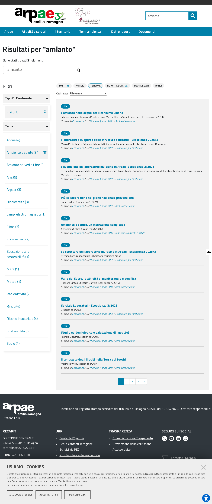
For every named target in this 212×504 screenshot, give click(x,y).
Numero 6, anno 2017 (101, 341)
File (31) (12, 112)
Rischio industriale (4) (22, 318)
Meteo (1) (14, 281)
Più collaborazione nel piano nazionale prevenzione (97, 197)
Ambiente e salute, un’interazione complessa (93, 224)
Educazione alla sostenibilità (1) (18, 254)
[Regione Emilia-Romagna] (124, 16)
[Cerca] (200, 15)
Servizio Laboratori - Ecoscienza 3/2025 (89, 305)
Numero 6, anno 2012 (101, 233)
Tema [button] (9, 126)
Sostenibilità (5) (18, 331)
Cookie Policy (75, 485)
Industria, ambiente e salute (130, 233)
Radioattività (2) (19, 294)
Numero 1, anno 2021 (101, 206)
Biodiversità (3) (18, 202)
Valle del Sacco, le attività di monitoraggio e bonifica (98, 278)
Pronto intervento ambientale (80, 455)
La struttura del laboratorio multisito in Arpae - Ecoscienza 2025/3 (108, 251)
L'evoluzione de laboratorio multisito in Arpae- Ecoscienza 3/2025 (107, 166)
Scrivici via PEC (69, 449)
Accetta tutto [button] (49, 495)
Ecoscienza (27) (18, 239)
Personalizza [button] (77, 495)
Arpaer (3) (14, 189)
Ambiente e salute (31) (23, 152)
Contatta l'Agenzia (72, 438)
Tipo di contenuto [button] (18, 98)
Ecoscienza (78, 121)
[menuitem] (8, 31)
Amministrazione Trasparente (133, 438)
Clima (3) (13, 226)
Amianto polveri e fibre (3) (25, 164)
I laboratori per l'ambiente (129, 148)
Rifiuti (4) (13, 306)
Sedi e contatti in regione (76, 443)
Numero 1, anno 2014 (101, 287)
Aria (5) (12, 177)
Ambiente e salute (124, 121)
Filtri (7, 86)
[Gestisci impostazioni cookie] (209, 252)
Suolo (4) (13, 343)
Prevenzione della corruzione (132, 443)
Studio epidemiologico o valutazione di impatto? (95, 332)
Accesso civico (122, 449)
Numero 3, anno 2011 (101, 121)
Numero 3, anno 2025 (101, 148)
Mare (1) (13, 269)
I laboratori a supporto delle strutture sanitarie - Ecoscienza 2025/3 (109, 139)
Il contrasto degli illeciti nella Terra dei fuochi (93, 359)
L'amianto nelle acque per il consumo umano (92, 112)
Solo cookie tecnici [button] (20, 495)
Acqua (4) (13, 140)
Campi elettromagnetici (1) (26, 214)
